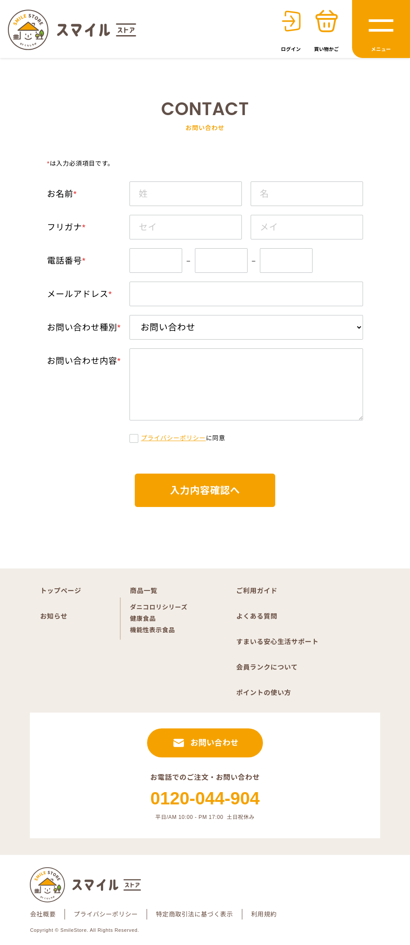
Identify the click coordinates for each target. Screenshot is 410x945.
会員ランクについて (267, 667)
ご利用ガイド (256, 590)
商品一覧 (144, 590)
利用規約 (264, 914)
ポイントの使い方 (263, 692)
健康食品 (143, 618)
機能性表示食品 (152, 630)
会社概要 (43, 914)
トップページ (60, 590)
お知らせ (53, 616)
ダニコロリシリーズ (158, 607)
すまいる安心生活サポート (277, 641)
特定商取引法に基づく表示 (194, 914)
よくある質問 (256, 616)
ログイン (291, 49)
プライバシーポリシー (173, 438)
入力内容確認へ (205, 490)
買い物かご (326, 49)
